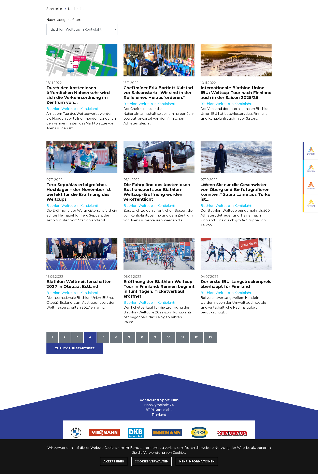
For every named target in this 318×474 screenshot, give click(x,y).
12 (196, 337)
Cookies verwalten (151, 461)
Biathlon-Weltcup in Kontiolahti (72, 109)
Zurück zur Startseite (75, 348)
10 (168, 337)
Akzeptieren (113, 461)
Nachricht (76, 9)
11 (182, 337)
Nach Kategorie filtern (64, 20)
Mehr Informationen (197, 461)
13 (210, 337)
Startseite (54, 9)
